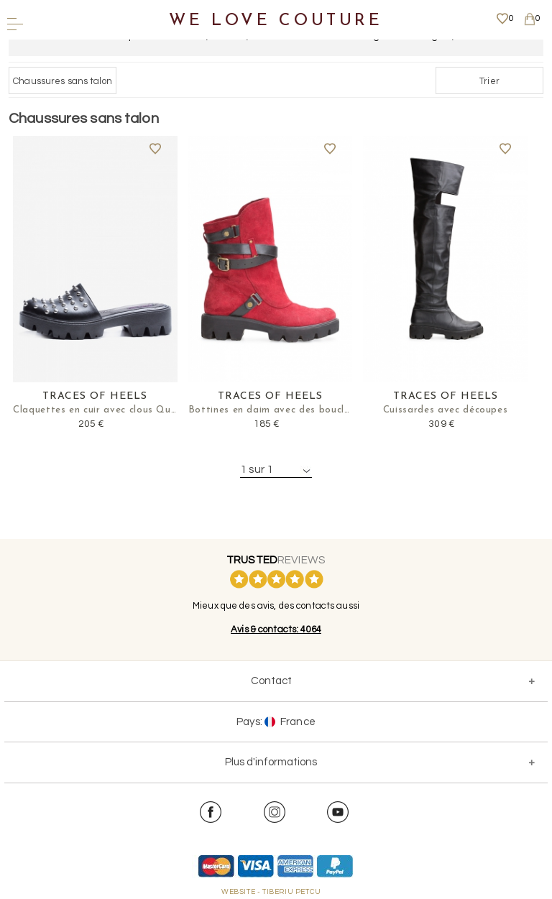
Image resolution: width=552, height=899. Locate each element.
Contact (271, 681)
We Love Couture (275, 21)
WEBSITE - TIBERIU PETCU (271, 891)
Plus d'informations (271, 762)
